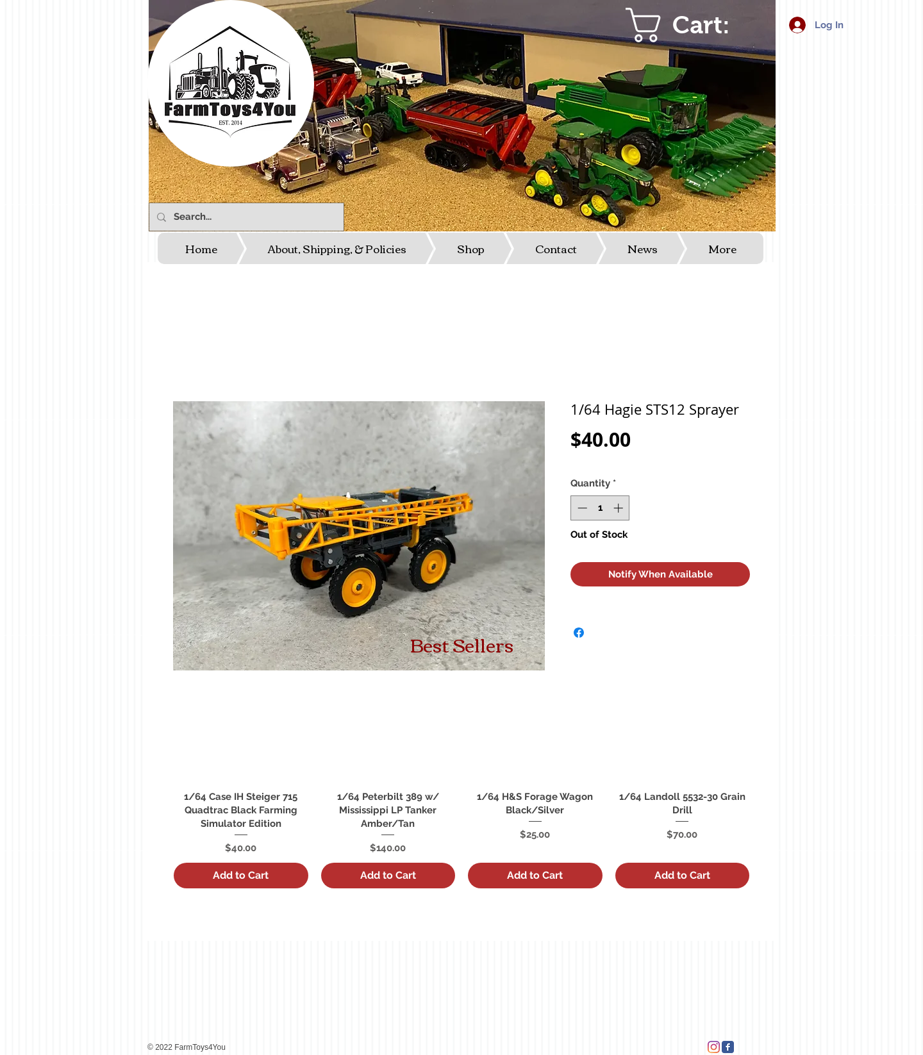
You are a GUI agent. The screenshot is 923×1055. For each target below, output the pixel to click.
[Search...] (245, 217)
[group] (461, 784)
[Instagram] (714, 1047)
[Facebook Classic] (728, 1047)
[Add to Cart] (241, 875)
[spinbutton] (600, 508)
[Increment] (619, 508)
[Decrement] (581, 508)
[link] (697, 25)
